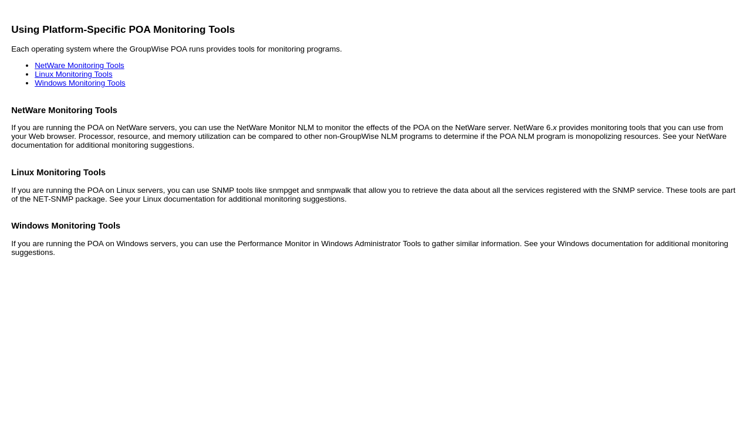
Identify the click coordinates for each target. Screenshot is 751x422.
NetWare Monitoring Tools (79, 65)
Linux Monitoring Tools (73, 74)
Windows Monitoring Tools (80, 83)
